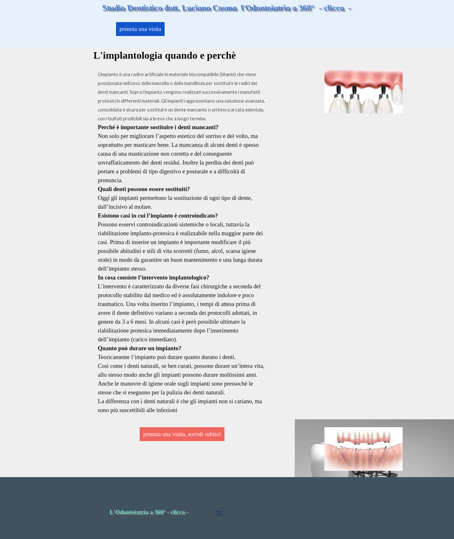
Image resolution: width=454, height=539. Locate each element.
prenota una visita (140, 29)
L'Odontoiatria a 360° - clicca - (148, 512)
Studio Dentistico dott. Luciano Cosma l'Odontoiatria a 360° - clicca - (227, 8)
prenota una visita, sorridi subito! (182, 434)
